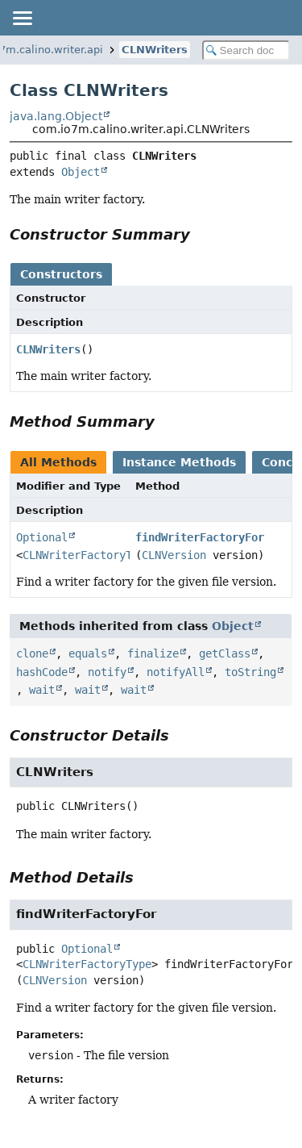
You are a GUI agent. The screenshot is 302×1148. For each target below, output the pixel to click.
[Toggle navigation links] (21, 17)
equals (87, 653)
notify (107, 672)
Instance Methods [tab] (179, 462)
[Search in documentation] (246, 50)
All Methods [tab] (58, 462)
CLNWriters (155, 50)
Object (80, 171)
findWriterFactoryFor (199, 537)
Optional (42, 537)
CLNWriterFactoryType (87, 555)
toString (250, 672)
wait (42, 689)
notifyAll (176, 672)
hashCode (42, 672)
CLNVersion (174, 555)
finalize (153, 653)
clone (32, 653)
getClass (224, 653)
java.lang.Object (56, 116)
